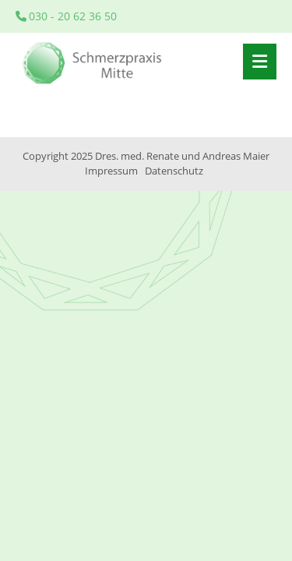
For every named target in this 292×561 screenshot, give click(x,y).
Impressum (111, 171)
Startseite (93, 61)
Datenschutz (174, 171)
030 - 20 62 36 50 (66, 16)
